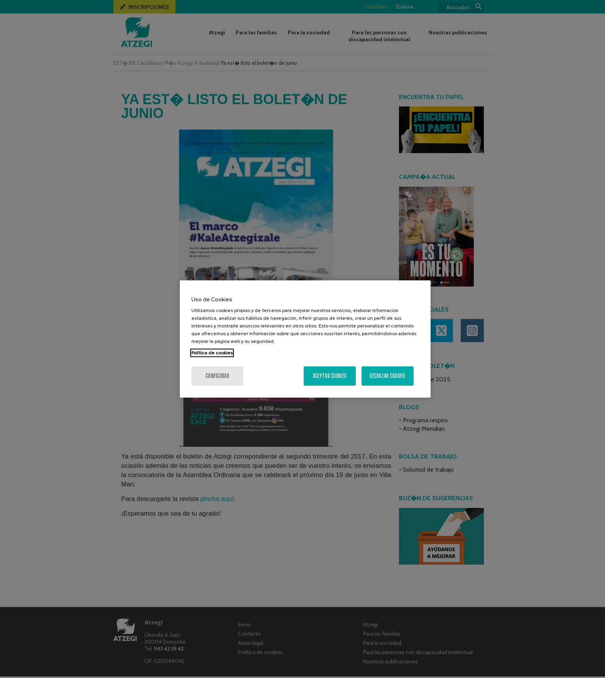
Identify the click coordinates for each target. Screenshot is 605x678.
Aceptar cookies (329, 376)
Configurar (217, 376)
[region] (305, 339)
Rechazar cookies (387, 376)
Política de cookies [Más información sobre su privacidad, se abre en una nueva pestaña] (212, 353)
